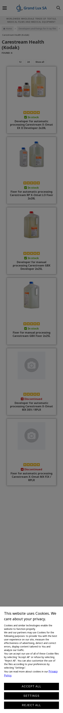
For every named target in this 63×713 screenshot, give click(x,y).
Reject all (31, 705)
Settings (31, 695)
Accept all (31, 686)
